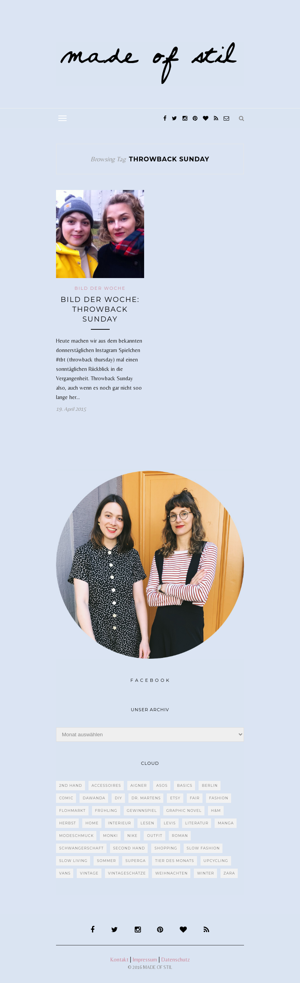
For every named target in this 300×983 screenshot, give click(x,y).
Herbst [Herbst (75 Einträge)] (67, 823)
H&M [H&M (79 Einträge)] (216, 810)
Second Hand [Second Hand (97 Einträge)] (129, 848)
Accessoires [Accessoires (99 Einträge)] (106, 785)
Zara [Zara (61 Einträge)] (229, 873)
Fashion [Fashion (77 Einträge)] (218, 798)
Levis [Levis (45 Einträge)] (170, 823)
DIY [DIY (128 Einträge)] (118, 798)
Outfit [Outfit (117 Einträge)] (154, 835)
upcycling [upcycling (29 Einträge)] (216, 860)
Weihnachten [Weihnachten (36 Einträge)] (171, 873)
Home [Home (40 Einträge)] (91, 823)
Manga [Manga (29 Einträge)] (226, 823)
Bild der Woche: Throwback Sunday (100, 309)
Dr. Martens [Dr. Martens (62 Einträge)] (146, 798)
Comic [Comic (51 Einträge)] (66, 798)
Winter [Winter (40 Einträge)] (205, 873)
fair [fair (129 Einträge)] (195, 798)
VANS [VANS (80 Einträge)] (64, 873)
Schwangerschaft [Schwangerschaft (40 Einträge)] (81, 848)
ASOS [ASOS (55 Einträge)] (162, 785)
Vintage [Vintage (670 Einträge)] (89, 873)
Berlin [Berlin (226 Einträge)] (210, 785)
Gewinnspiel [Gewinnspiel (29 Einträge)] (142, 810)
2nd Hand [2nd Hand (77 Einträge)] (70, 785)
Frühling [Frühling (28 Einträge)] (106, 810)
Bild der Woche (100, 288)
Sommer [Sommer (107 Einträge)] (106, 860)
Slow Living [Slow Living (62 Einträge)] (73, 860)
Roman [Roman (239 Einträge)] (180, 835)
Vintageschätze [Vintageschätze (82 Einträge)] (127, 873)
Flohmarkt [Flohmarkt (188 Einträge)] (72, 810)
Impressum (145, 959)
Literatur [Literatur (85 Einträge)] (197, 823)
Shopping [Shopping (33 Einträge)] (165, 848)
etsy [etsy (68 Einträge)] (175, 798)
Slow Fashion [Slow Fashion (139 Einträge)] (203, 848)
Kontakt (119, 959)
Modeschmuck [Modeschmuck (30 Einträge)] (76, 835)
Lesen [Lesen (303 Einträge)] (147, 823)
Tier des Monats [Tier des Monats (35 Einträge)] (174, 860)
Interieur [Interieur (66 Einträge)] (119, 823)
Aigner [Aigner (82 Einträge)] (138, 785)
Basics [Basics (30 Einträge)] (184, 785)
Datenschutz (175, 959)
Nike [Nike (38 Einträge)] (132, 835)
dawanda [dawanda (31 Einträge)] (94, 798)
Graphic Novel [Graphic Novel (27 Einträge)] (184, 810)
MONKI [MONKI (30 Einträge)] (110, 835)
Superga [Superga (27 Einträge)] (135, 860)
